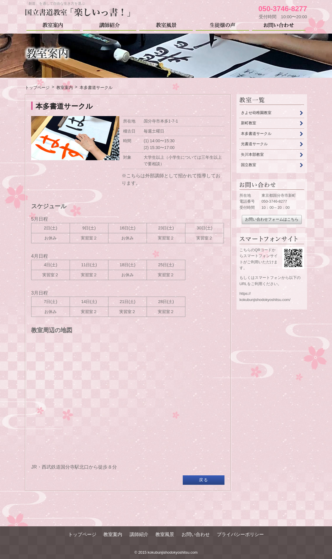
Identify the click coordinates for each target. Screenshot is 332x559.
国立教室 (248, 165)
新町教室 (248, 123)
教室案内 (53, 24)
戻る (203, 479)
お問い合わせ (279, 24)
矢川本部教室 (252, 154)
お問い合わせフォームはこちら (272, 219)
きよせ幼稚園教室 (256, 112)
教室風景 (166, 24)
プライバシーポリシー (240, 534)
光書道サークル (254, 144)
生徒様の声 (222, 24)
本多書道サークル (256, 133)
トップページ (82, 534)
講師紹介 (109, 24)
